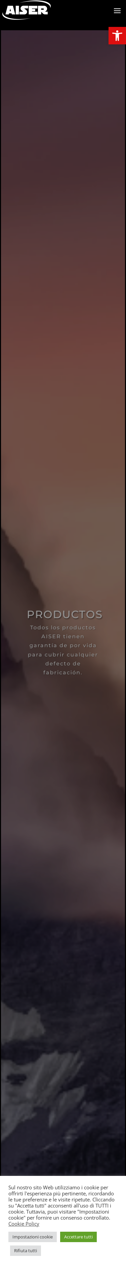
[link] (117, 35)
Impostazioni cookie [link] (32, 1237)
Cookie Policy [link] (23, 1223)
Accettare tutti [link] (78, 1237)
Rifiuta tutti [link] (25, 1251)
